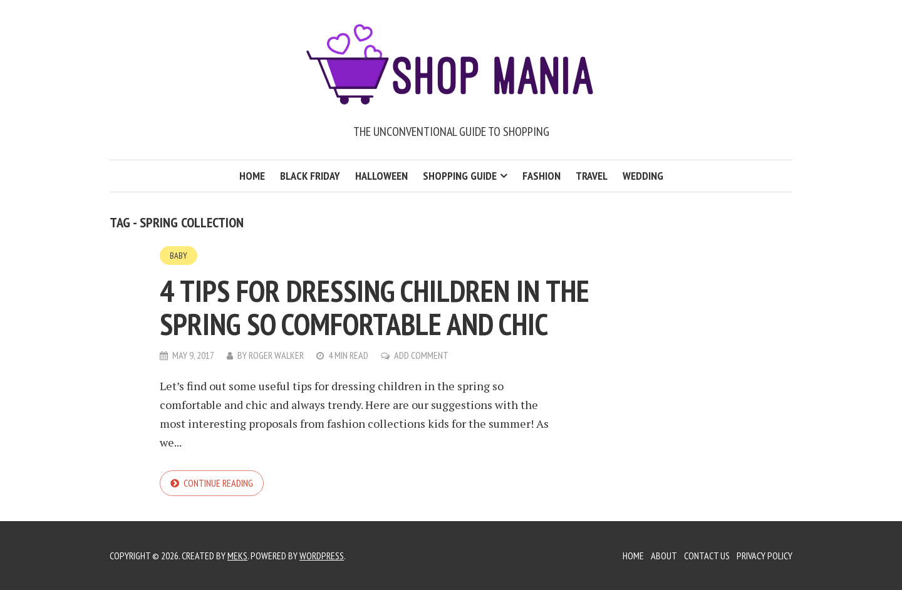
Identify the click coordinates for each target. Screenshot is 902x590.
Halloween (381, 175)
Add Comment (421, 355)
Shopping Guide (460, 175)
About (664, 555)
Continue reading (218, 483)
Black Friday (310, 175)
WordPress (321, 555)
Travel (592, 175)
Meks (237, 555)
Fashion (541, 175)
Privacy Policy (764, 555)
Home (252, 175)
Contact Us (707, 555)
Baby (178, 255)
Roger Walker (276, 355)
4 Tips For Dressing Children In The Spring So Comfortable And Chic (374, 307)
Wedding (643, 175)
